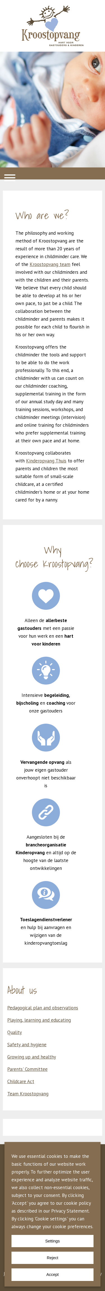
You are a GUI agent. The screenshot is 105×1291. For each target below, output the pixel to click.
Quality (14, 1032)
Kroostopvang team (50, 264)
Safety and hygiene (26, 1045)
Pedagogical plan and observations (42, 1008)
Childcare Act (20, 1081)
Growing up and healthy (31, 1057)
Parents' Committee (27, 1069)
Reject (52, 1258)
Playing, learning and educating (39, 1020)
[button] (52, 173)
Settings (52, 1241)
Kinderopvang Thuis (46, 461)
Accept (52, 1274)
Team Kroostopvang (27, 1094)
